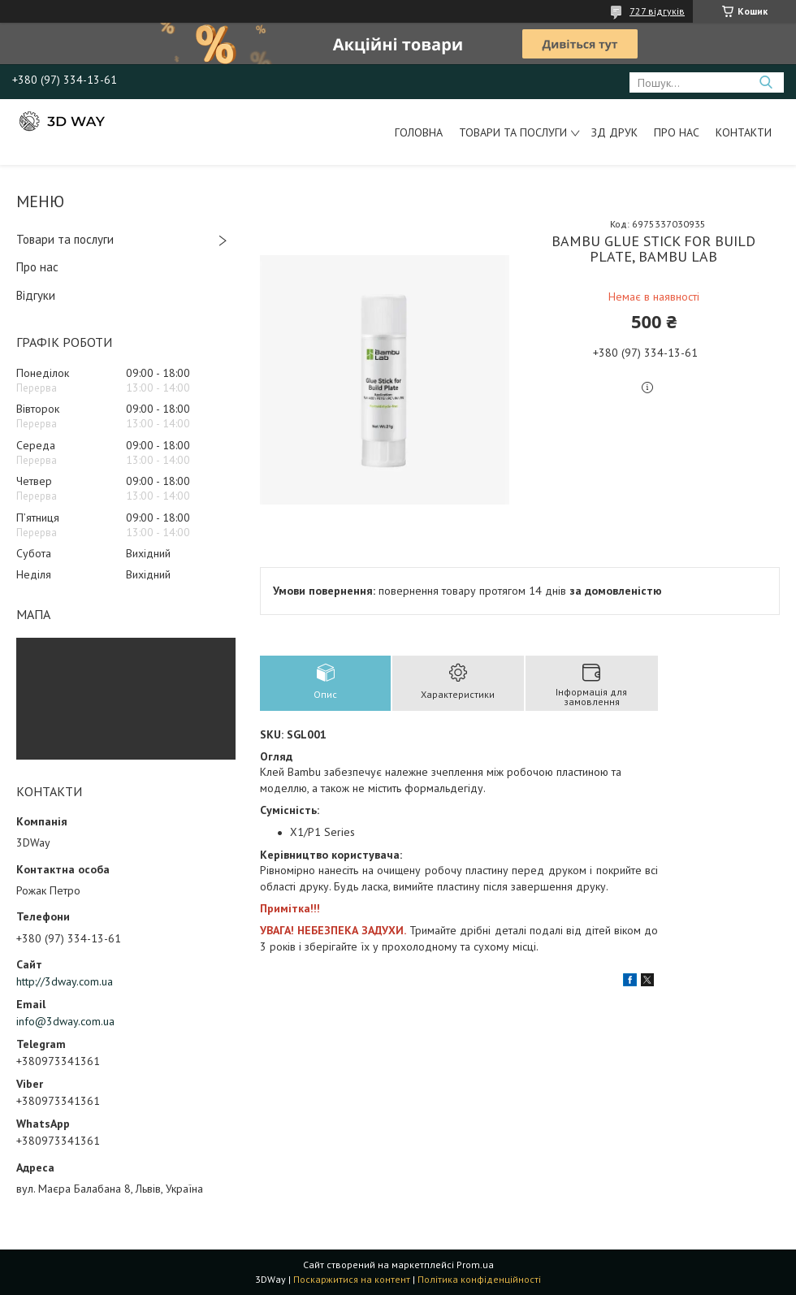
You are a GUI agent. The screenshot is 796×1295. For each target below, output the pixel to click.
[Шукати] (765, 82)
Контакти (744, 132)
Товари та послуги (513, 132)
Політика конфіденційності (479, 1279)
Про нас (676, 132)
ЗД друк (614, 132)
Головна (419, 132)
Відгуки (35, 295)
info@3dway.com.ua (65, 1021)
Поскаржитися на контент (351, 1279)
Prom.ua (475, 1264)
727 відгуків (657, 11)
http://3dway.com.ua (64, 981)
